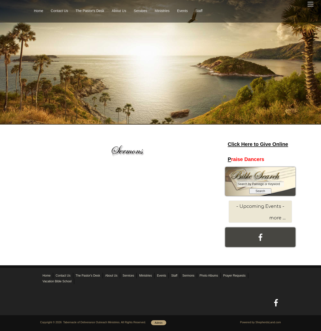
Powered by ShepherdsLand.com (260, 322)
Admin (159, 322)
